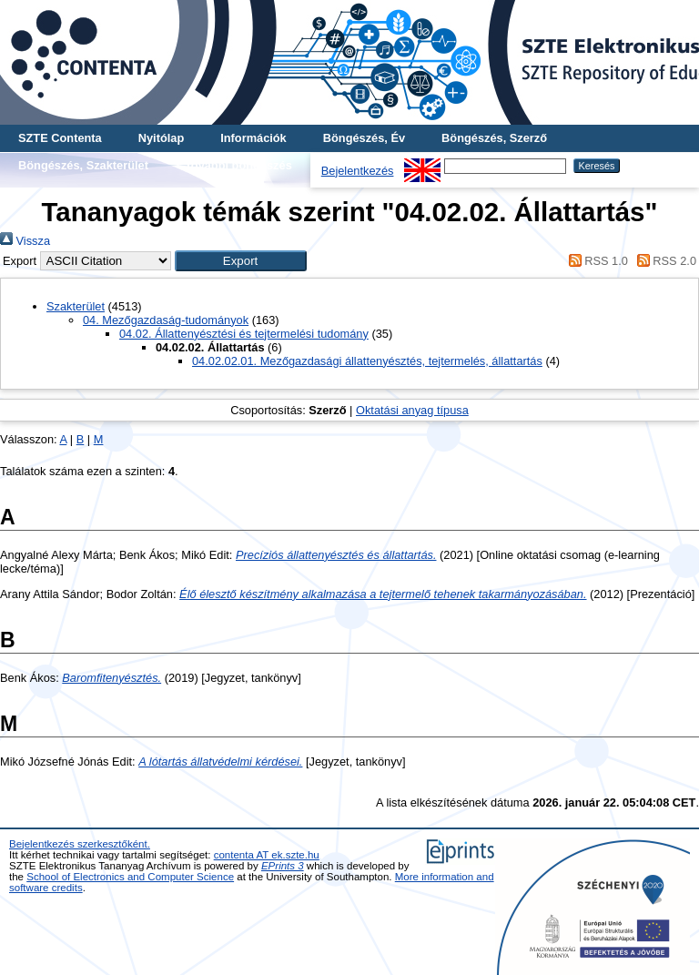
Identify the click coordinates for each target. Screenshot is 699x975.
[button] (241, 260)
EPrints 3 (282, 865)
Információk (253, 138)
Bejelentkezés (357, 171)
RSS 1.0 (595, 261)
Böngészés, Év (364, 138)
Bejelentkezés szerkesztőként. (79, 843)
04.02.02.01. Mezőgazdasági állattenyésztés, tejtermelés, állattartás (367, 361)
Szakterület (75, 306)
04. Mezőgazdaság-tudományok (165, 320)
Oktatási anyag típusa (412, 410)
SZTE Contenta (60, 138)
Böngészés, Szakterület (83, 165)
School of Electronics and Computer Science (130, 876)
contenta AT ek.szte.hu (266, 854)
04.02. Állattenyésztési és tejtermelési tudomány (244, 333)
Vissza (25, 241)
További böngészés (238, 165)
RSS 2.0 (663, 261)
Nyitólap (161, 138)
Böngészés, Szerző (494, 138)
